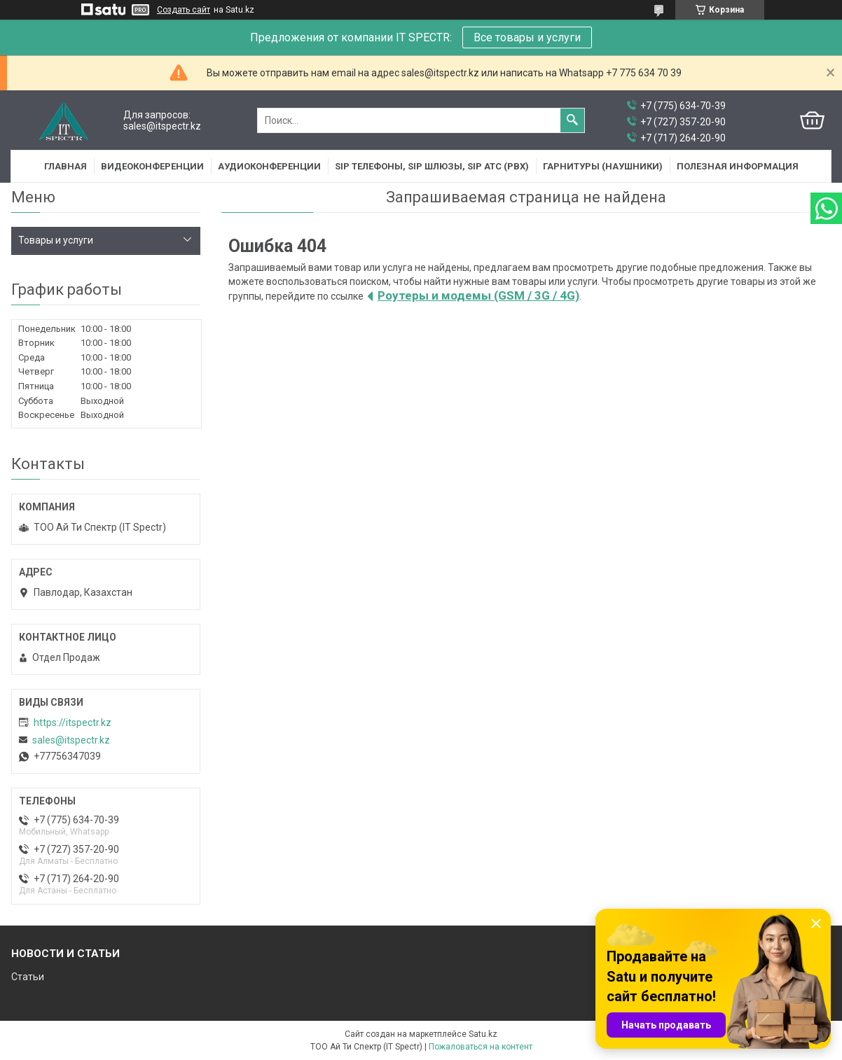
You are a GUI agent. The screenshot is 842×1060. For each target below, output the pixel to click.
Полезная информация (738, 166)
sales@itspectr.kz (71, 740)
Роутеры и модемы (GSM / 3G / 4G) (478, 295)
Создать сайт (183, 10)
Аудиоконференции (269, 166)
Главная (65, 166)
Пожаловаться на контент (480, 1047)
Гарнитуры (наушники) (603, 166)
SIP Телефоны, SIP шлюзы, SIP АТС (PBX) (432, 166)
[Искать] (572, 120)
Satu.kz (483, 1034)
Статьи (27, 976)
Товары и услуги (55, 240)
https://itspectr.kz (72, 722)
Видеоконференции (152, 166)
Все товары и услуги (527, 37)
